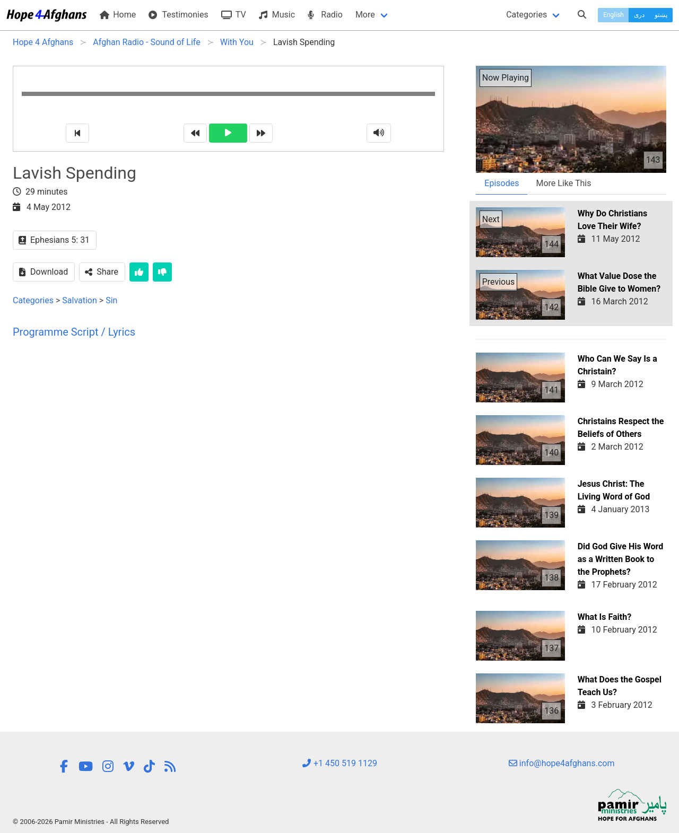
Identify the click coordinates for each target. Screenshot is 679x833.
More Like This (563, 183)
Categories (526, 15)
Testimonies (178, 15)
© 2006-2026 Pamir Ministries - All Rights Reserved (91, 822)
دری (639, 15)
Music (277, 15)
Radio (325, 15)
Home (118, 15)
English (613, 15)
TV (233, 15)
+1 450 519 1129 (339, 763)
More (365, 15)
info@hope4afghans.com (562, 763)
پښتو (661, 15)
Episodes (501, 183)
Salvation (79, 300)
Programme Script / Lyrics (74, 332)
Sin (111, 300)
